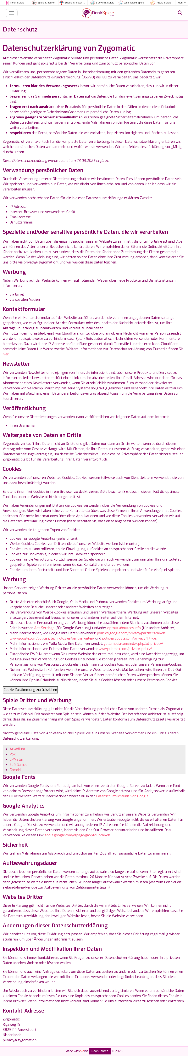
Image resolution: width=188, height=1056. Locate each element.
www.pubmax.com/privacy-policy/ (125, 649)
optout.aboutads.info (124, 628)
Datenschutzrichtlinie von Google (122, 796)
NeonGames (99, 1051)
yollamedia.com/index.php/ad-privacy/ (133, 643)
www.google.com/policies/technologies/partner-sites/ (52, 638)
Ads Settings (44, 628)
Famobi (15, 770)
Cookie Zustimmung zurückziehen (30, 689)
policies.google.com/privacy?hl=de (129, 638)
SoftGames (18, 764)
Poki (13, 754)
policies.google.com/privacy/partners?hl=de (131, 633)
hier (5, 354)
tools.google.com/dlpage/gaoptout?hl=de (78, 835)
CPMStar (16, 759)
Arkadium (17, 749)
